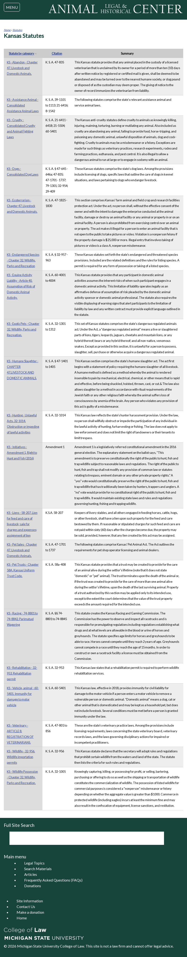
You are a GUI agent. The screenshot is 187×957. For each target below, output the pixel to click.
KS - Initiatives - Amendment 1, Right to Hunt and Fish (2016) (22, 452)
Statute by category (23, 53)
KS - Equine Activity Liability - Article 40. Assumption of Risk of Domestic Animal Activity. (21, 286)
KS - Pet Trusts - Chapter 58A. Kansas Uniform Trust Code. (23, 570)
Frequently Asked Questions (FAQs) (53, 880)
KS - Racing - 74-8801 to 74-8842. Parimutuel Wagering (22, 618)
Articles (30, 874)
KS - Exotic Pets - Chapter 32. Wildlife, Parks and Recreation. (23, 329)
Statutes (17, 29)
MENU (12, 7)
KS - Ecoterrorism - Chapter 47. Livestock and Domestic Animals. (22, 205)
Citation (57, 53)
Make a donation (30, 912)
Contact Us (26, 906)
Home (7, 29)
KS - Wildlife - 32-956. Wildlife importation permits (21, 756)
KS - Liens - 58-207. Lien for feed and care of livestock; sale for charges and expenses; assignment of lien (22, 524)
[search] (80, 838)
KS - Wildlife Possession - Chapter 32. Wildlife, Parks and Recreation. (22, 777)
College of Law (72, 946)
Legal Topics (34, 863)
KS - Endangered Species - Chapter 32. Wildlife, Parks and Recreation (23, 260)
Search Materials (38, 868)
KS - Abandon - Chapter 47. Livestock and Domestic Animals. (22, 67)
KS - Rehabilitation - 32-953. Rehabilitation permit (22, 673)
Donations (32, 885)
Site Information (30, 901)
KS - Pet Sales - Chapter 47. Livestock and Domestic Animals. (22, 550)
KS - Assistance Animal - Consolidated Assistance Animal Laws (23, 105)
